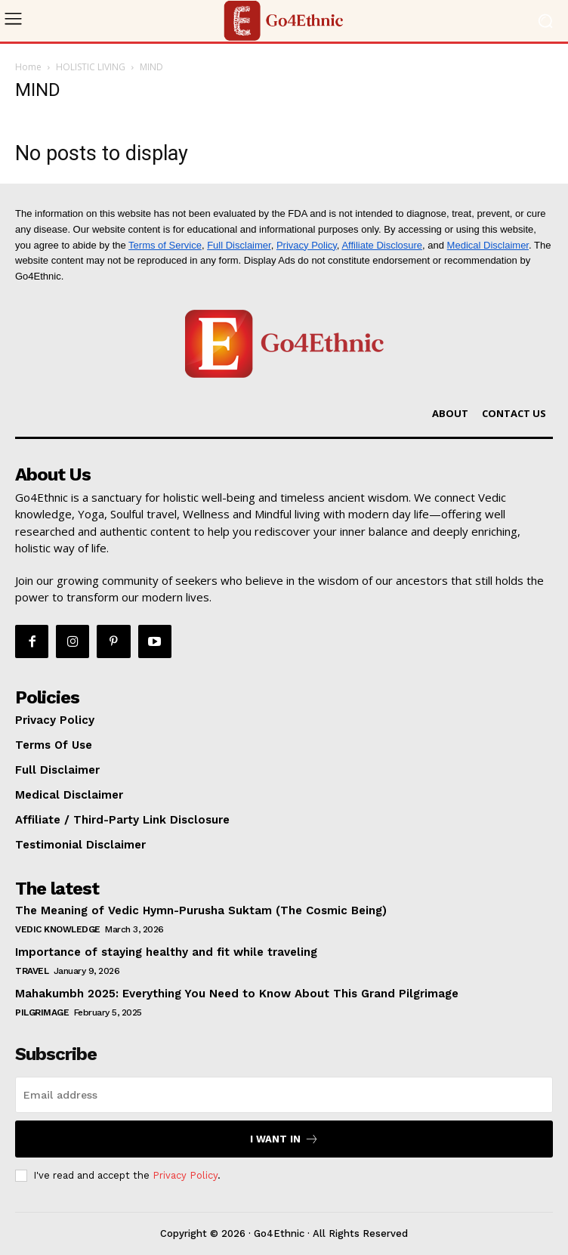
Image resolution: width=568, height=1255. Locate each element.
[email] (284, 1095)
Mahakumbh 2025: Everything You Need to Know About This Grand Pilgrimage (236, 993)
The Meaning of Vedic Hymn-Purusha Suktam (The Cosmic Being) (201, 910)
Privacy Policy (306, 245)
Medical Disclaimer (488, 245)
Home (28, 66)
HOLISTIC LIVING (90, 66)
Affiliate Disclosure (381, 245)
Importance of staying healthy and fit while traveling (166, 952)
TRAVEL (31, 971)
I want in (284, 1139)
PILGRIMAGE (42, 1012)
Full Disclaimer (239, 245)
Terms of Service (165, 245)
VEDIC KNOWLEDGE (57, 929)
